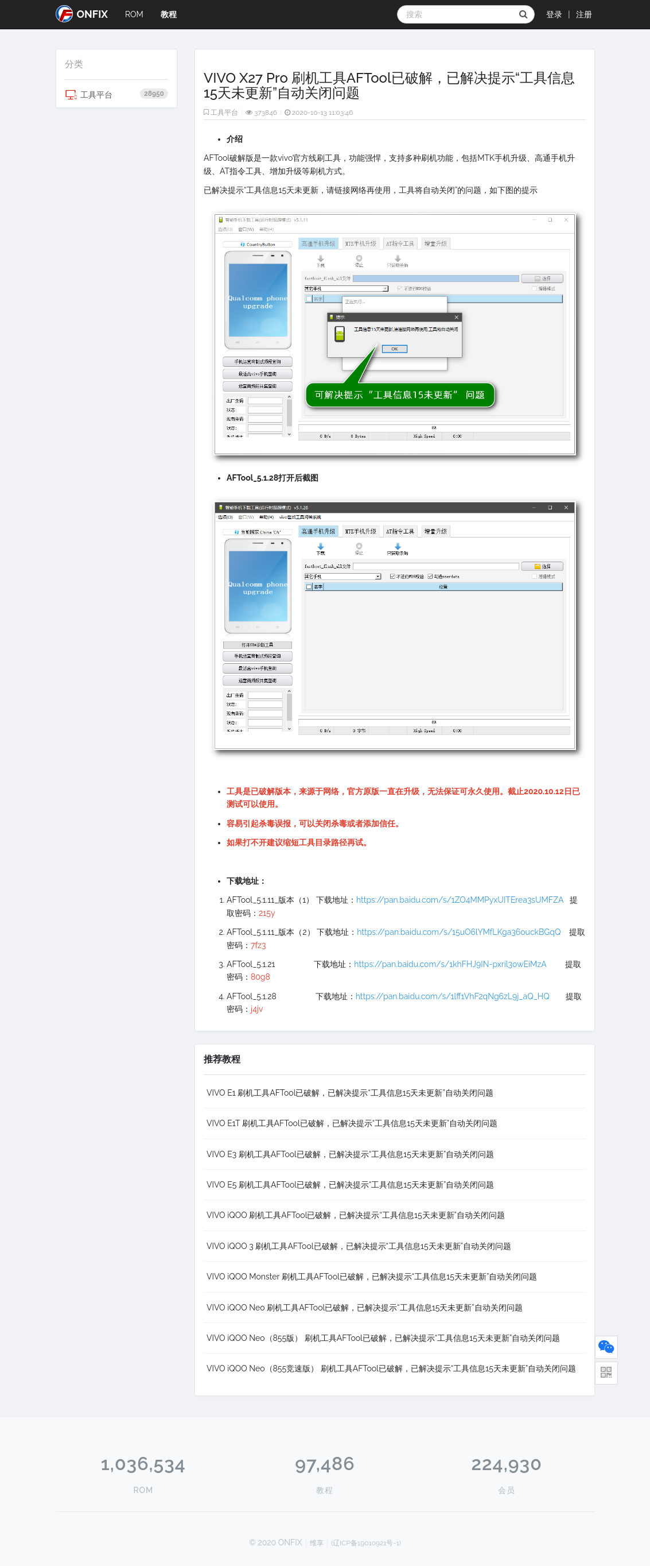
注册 (584, 14)
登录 (554, 14)
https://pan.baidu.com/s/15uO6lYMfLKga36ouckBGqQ (459, 932)
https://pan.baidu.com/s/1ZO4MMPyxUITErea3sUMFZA (459, 899)
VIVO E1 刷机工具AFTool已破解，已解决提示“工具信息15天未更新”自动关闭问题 (350, 1092)
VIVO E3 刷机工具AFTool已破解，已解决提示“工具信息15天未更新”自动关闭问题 (350, 1154)
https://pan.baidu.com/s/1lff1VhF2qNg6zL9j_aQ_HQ (456, 996)
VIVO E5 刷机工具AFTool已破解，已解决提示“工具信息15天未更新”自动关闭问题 (350, 1184)
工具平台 (117, 94)
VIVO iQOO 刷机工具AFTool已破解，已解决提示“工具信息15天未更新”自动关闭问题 (356, 1215)
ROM (134, 14)
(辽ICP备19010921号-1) (366, 1543)
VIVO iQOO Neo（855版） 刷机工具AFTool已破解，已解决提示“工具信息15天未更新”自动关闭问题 (383, 1338)
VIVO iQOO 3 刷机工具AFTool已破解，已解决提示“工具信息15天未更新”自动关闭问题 (359, 1246)
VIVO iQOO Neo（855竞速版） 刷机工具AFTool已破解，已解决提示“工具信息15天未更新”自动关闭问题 (391, 1368)
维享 (317, 1543)
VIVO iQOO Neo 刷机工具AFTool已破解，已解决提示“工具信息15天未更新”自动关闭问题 (365, 1307)
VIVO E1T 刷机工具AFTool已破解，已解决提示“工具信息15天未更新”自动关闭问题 (352, 1123)
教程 (169, 14)
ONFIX (82, 13)
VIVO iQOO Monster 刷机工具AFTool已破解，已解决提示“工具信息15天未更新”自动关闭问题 (372, 1276)
